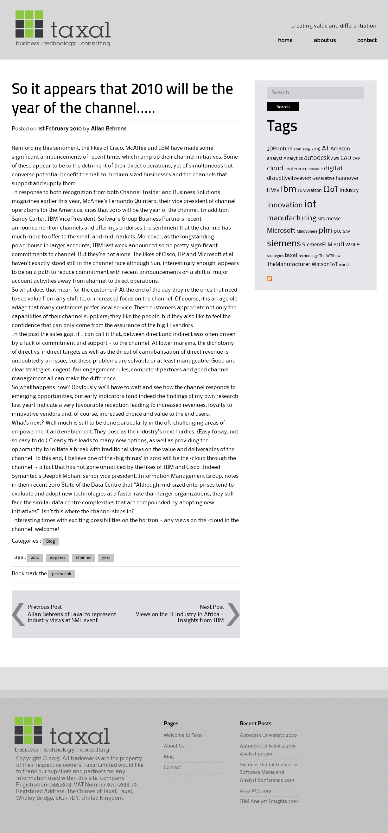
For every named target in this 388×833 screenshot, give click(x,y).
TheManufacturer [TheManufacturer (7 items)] (288, 264)
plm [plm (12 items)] (325, 230)
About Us (325, 40)
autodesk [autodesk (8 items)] (317, 158)
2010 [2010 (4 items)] (297, 149)
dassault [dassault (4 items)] (315, 169)
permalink (61, 574)
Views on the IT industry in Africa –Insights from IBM (180, 617)
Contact (367, 40)
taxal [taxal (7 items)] (291, 255)
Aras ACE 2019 (255, 791)
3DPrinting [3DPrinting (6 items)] (279, 149)
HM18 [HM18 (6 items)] (273, 190)
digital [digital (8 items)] (333, 169)
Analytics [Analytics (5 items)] (293, 159)
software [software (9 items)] (347, 245)
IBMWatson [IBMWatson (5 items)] (310, 191)
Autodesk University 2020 (268, 735)
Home (285, 40)
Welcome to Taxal (183, 735)
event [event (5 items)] (305, 179)
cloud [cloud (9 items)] (275, 169)
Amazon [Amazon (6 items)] (340, 149)
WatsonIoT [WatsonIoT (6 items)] (325, 264)
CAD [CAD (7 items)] (345, 158)
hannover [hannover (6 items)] (347, 178)
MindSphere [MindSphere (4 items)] (307, 231)
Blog (50, 541)
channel (83, 557)
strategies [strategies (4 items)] (275, 256)
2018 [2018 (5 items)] (316, 149)
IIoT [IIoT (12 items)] (330, 189)
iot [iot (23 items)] (310, 204)
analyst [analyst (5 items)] (274, 159)
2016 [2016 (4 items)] (306, 149)
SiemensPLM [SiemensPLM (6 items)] (317, 245)
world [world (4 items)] (344, 265)
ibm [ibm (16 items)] (288, 189)
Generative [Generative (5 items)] (323, 179)
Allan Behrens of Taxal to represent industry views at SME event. (72, 617)
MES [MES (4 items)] (321, 219)
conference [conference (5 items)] (295, 169)
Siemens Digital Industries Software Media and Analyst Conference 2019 (269, 773)
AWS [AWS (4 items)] (335, 159)
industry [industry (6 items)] (349, 190)
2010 (35, 557)
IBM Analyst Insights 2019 (269, 801)
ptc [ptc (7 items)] (338, 231)
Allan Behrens (108, 128)
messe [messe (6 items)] (333, 219)
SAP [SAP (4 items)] (346, 231)
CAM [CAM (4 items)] (356, 159)
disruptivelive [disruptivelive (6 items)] (283, 178)
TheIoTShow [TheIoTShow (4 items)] (329, 256)
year (106, 557)
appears (57, 557)
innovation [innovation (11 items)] (285, 205)
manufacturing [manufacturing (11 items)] (291, 218)
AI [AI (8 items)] (325, 149)
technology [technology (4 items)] (308, 256)
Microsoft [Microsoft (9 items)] (281, 231)
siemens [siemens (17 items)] (284, 244)
